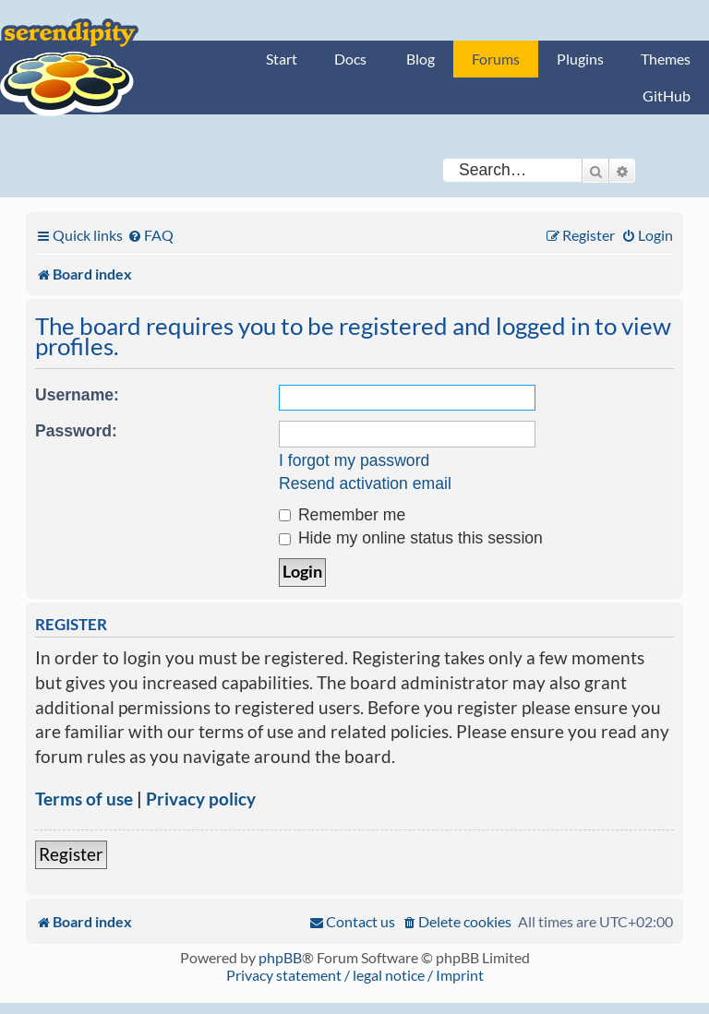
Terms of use (84, 798)
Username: (77, 395)
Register (71, 854)
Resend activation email (365, 483)
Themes (666, 58)
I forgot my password (354, 460)
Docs (350, 58)
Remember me (342, 515)
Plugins (580, 58)
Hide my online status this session (411, 538)
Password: (76, 431)
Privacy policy (201, 798)
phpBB (280, 957)
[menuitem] (150, 235)
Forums (496, 58)
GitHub (667, 95)
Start (281, 58)
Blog (420, 58)
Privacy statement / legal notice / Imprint (355, 975)
